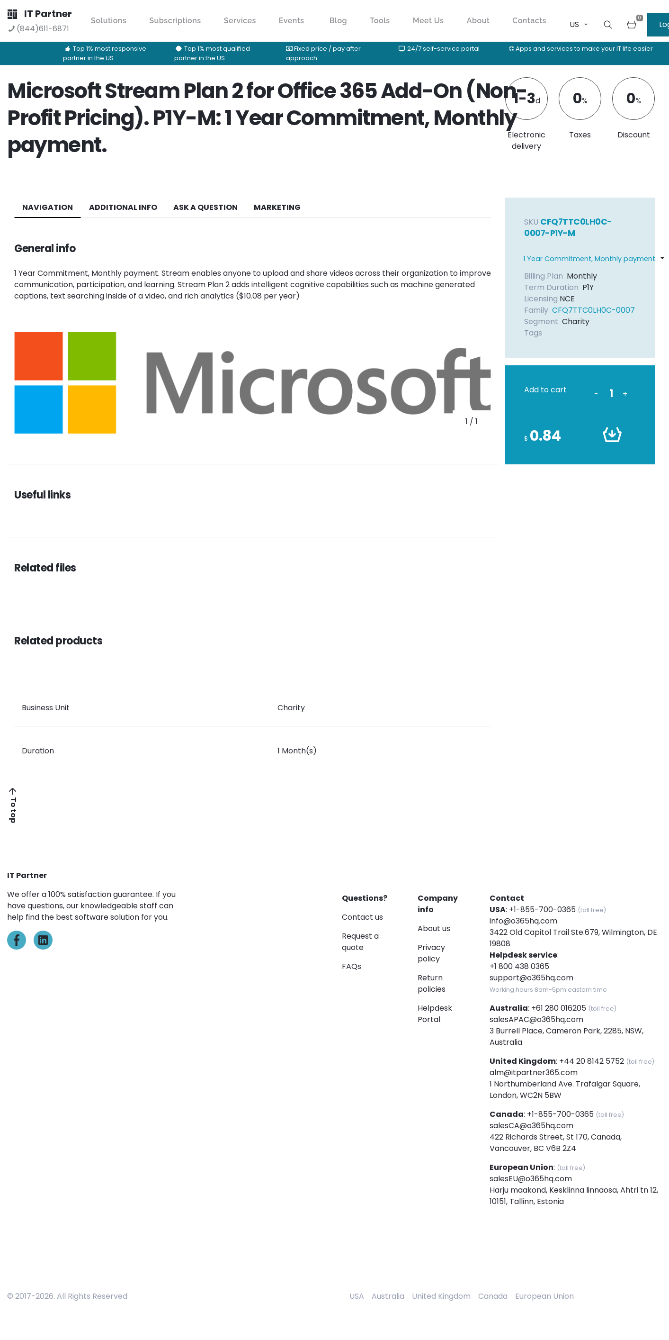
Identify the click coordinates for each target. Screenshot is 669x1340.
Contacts (529, 20)
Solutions (108, 20)
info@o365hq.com (523, 920)
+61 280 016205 (558, 1008)
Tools (380, 20)
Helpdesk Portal (435, 1014)
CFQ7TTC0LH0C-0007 (593, 310)
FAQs (351, 966)
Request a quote (360, 942)
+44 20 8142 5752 (591, 1061)
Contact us (362, 917)
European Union (544, 1296)
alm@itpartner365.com (534, 1072)
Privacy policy (431, 953)
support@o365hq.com (531, 977)
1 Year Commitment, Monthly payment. (590, 258)
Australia (388, 1296)
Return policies (432, 983)
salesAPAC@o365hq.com (536, 1019)
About (478, 20)
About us (434, 928)
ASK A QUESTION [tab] (205, 207)
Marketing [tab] (277, 207)
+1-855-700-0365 (542, 909)
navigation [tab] (47, 207)
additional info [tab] (123, 207)
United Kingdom (441, 1296)
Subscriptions (175, 20)
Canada (493, 1296)
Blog (338, 20)
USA (356, 1296)
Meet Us (428, 20)
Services (240, 20)
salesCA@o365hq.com (531, 1125)
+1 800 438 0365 (519, 966)
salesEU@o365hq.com (531, 1178)
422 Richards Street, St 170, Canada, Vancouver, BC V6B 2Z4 (556, 1143)
